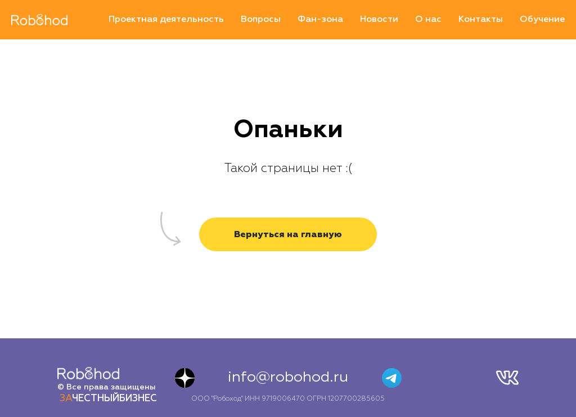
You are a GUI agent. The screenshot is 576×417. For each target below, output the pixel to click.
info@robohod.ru (288, 377)
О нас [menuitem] (428, 19)
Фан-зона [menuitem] (320, 19)
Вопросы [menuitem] (261, 19)
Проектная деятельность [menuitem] (166, 19)
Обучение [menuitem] (542, 19)
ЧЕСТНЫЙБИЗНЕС (108, 399)
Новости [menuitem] (379, 19)
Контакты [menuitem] (480, 19)
